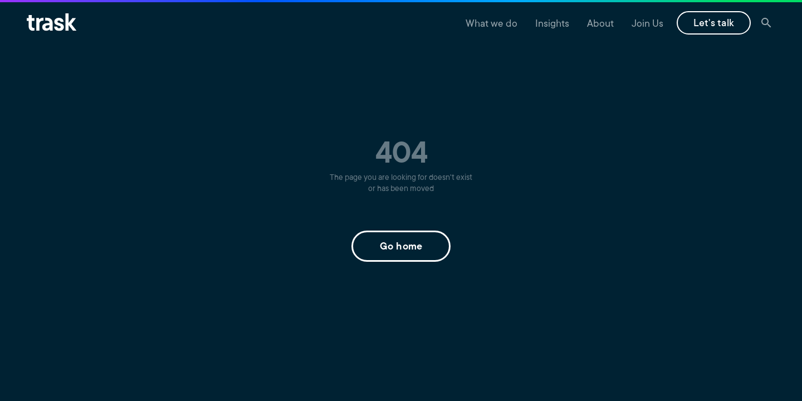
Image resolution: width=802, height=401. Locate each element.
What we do (491, 24)
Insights (552, 24)
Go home (401, 247)
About (600, 24)
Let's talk (714, 24)
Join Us (647, 24)
